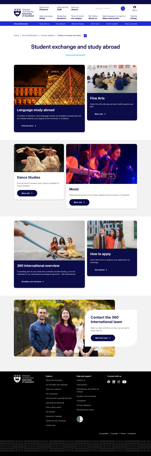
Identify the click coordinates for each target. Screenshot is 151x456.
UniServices (50, 425)
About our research (53, 389)
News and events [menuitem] (131, 24)
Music (74, 189)
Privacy (123, 433)
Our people (50, 412)
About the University (54, 380)
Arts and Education (21, 24)
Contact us (81, 380)
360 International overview (38, 266)
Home (16, 35)
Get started (101, 270)
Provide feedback (84, 405)
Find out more (29, 126)
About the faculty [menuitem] (78, 24)
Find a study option (53, 407)
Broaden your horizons (33, 281)
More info (100, 114)
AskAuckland (82, 385)
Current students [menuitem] (112, 24)
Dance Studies (28, 177)
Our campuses (52, 394)
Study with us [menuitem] (44, 24)
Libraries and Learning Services (59, 398)
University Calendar (54, 416)
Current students (47, 35)
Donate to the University (86, 396)
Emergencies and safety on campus (88, 390)
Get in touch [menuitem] (95, 24)
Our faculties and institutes (56, 385)
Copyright (114, 433)
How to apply (100, 254)
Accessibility (103, 433)
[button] (134, 8)
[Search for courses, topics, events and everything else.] (109, 8)
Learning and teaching (55, 403)
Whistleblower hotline (85, 410)
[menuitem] (44, 8)
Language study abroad (36, 110)
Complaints (81, 401)
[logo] (24, 13)
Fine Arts (97, 98)
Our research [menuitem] (60, 24)
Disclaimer (132, 433)
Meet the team (103, 338)
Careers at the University (56, 421)
